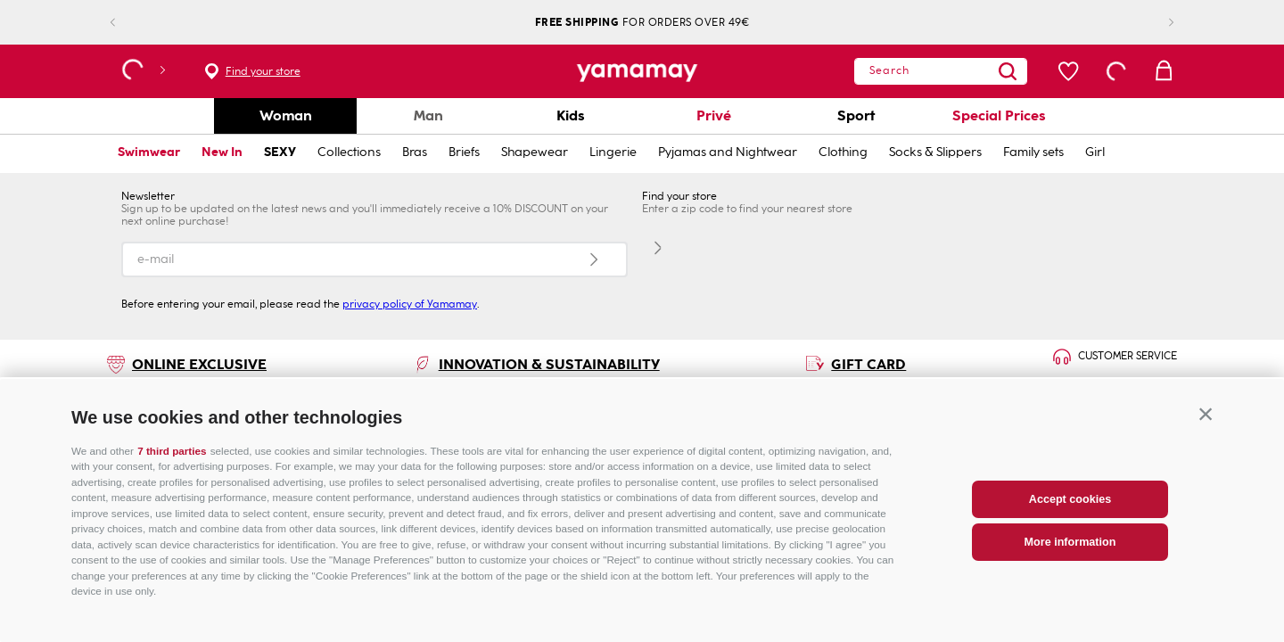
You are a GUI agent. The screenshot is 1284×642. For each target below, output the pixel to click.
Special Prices (999, 115)
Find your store (263, 71)
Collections (349, 152)
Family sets (1033, 152)
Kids (570, 115)
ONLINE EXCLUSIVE (199, 364)
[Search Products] (973, 71)
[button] (1205, 456)
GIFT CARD (868, 364)
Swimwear (149, 152)
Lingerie (613, 152)
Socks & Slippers (935, 152)
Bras (414, 152)
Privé (713, 115)
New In (222, 152)
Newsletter (148, 196)
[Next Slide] (1156, 23)
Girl (1095, 152)
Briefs (464, 152)
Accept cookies (1070, 540)
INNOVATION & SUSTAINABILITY (549, 364)
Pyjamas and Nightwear (727, 152)
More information (1070, 583)
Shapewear (534, 152)
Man (428, 115)
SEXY (280, 152)
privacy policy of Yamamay (409, 304)
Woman (285, 115)
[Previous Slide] (127, 23)
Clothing (843, 152)
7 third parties (171, 492)
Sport (856, 115)
